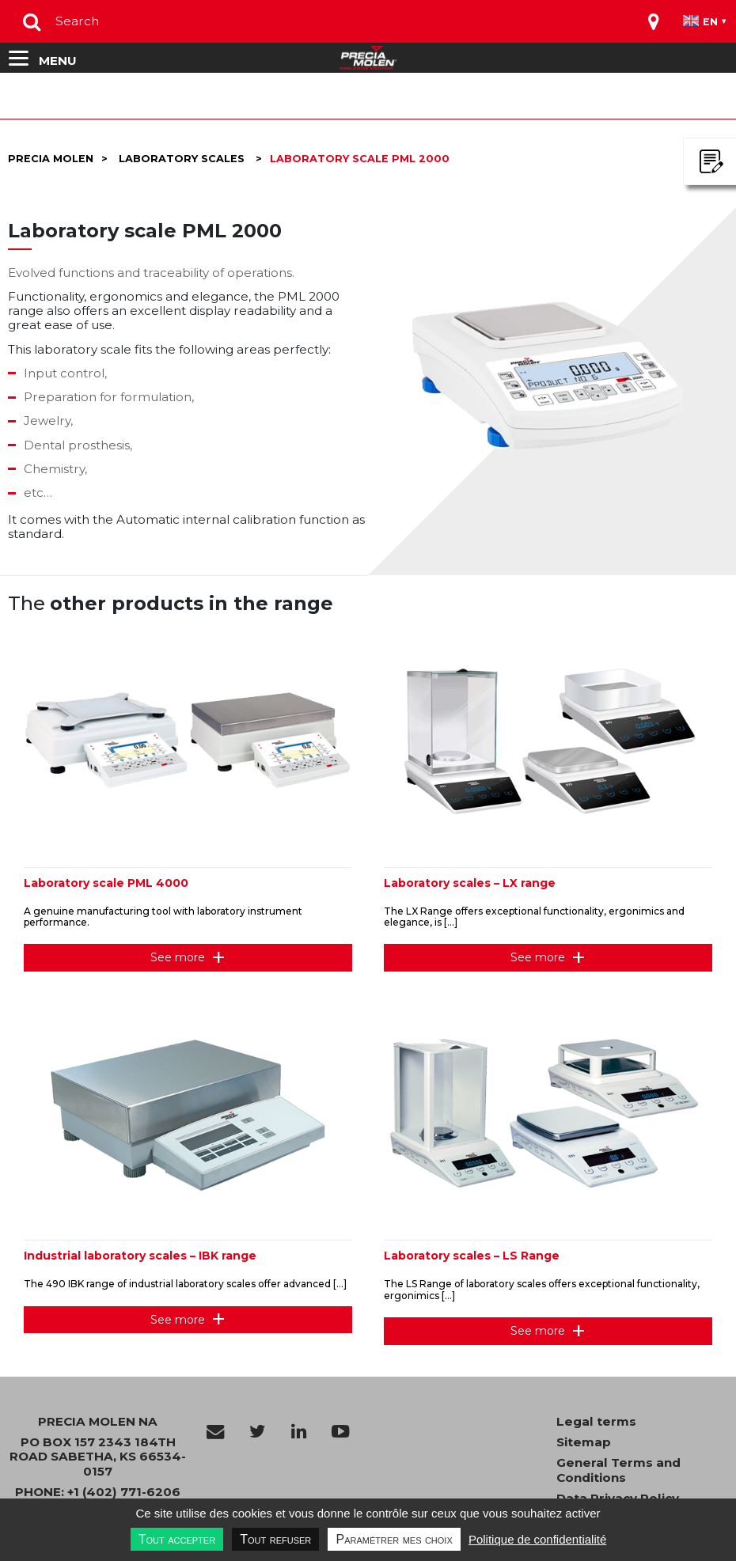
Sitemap (583, 1442)
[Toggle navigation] (654, 21)
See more (177, 957)
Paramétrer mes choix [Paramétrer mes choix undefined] (394, 1539)
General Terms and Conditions (618, 1470)
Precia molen (50, 159)
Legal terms (596, 1422)
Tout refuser (275, 1539)
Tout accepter (176, 1539)
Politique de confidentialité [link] (537, 1539)
